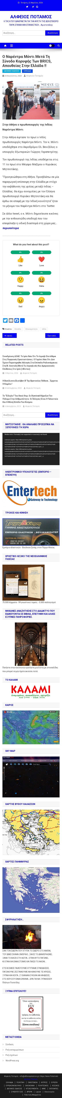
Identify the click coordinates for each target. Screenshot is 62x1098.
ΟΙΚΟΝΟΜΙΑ (29, 1086)
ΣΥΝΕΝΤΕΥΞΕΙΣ (17, 1092)
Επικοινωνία (49, 1092)
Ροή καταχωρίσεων (15, 1050)
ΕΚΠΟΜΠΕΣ (53, 1089)
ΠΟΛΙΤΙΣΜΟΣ (43, 1086)
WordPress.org (12, 1060)
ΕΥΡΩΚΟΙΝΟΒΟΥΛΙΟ (13, 1086)
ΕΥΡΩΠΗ (54, 1082)
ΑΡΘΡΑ (29, 1092)
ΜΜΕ (44, 1089)
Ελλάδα (18, 329)
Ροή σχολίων (12, 1055)
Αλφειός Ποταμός (34, 76)
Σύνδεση (9, 1044)
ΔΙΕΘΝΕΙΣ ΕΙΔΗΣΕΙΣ (11, 71)
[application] (30, 449)
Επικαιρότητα (31, 329)
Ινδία (44, 329)
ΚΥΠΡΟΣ (44, 1082)
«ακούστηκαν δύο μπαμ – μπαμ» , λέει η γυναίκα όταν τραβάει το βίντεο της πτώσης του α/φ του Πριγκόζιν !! (11, 336)
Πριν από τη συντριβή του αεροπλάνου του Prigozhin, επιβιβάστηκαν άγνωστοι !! (54, 336)
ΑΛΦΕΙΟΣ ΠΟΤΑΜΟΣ (31, 16)
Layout (38, 1092)
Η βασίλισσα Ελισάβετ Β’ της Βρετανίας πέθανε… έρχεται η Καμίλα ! (30, 382)
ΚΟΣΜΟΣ (55, 1086)
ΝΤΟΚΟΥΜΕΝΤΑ (32, 1089)
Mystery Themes (30, 1079)
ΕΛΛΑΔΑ (27, 71)
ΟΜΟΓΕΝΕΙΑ (32, 1082)
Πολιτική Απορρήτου (32, 1095)
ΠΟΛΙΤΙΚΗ (20, 1082)
